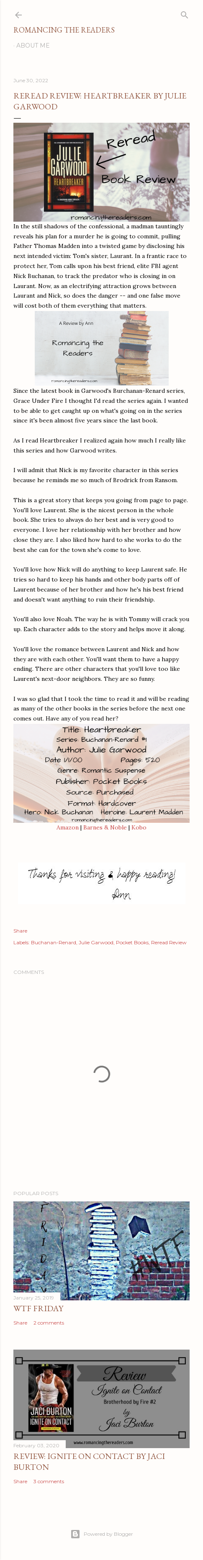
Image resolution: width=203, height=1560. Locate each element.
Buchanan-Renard (53, 942)
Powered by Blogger (101, 1534)
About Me (33, 45)
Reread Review (169, 942)
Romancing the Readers (64, 30)
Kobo (138, 827)
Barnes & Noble (105, 827)
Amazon (68, 827)
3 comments (48, 1481)
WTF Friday (38, 1308)
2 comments (48, 1323)
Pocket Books (132, 942)
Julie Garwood (96, 942)
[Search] (185, 13)
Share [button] (20, 931)
